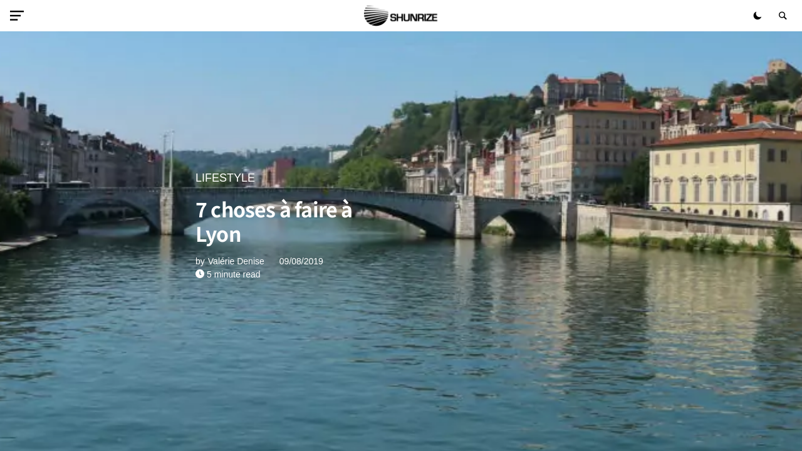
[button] (19, 15)
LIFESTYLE (225, 178)
